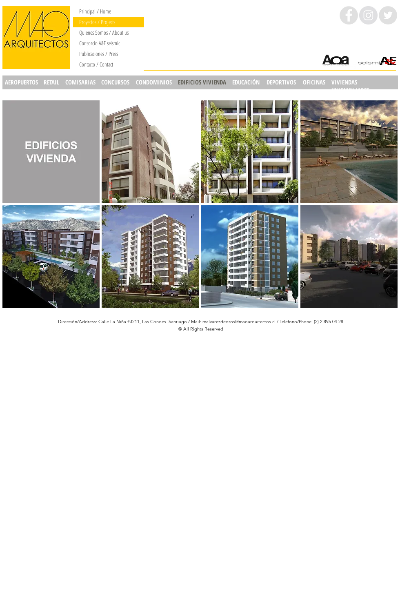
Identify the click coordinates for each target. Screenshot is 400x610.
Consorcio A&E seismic (99, 43)
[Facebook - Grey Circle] (349, 15)
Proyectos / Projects (97, 22)
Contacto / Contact (96, 64)
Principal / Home (95, 11)
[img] (51, 151)
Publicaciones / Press (98, 54)
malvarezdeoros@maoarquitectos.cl (239, 321)
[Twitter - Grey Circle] (388, 15)
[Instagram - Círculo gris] (368, 15)
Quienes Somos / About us (104, 32)
